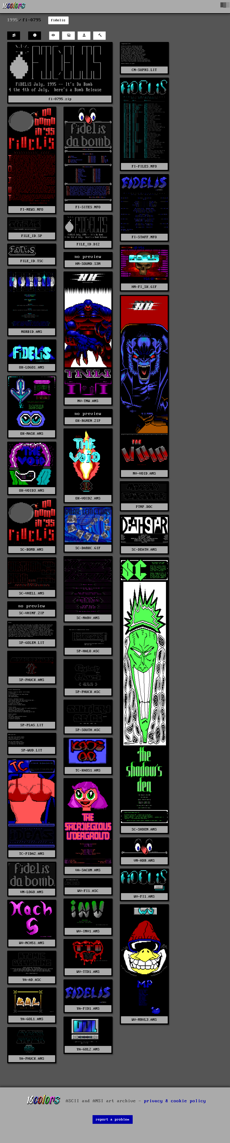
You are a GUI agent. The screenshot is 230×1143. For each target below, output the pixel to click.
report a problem (112, 1119)
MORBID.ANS (31, 332)
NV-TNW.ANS (88, 401)
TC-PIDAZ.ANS (31, 854)
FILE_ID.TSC (31, 261)
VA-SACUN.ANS (88, 870)
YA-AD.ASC (31, 980)
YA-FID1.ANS (88, 1009)
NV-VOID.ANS (144, 473)
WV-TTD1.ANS (88, 972)
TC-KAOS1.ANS (88, 770)
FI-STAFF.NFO (144, 237)
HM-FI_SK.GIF (144, 287)
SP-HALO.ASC (88, 651)
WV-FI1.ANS (144, 897)
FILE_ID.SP (31, 236)
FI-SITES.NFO (88, 207)
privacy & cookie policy (175, 1101)
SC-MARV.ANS (88, 618)
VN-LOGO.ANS (31, 892)
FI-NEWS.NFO (31, 210)
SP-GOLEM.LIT (31, 643)
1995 (12, 20)
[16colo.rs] (14, 6)
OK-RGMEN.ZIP (88, 421)
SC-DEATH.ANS (144, 550)
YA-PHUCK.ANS (31, 1059)
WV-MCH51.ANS (31, 943)
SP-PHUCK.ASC (88, 692)
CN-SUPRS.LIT (144, 70)
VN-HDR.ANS (144, 861)
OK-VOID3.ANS (31, 491)
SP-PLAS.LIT (31, 725)
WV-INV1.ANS (88, 931)
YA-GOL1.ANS (31, 1019)
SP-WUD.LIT (31, 750)
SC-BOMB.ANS (31, 550)
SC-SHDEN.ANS (144, 829)
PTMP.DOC (144, 507)
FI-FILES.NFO (144, 166)
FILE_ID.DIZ (88, 244)
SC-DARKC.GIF (88, 548)
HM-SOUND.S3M (88, 264)
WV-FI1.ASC (88, 891)
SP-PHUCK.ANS (31, 680)
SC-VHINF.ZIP (31, 613)
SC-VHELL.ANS (31, 593)
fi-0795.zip (60, 99)
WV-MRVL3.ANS (144, 1020)
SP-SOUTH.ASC (88, 730)
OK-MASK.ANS (31, 434)
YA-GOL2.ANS (88, 1049)
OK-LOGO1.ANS (31, 367)
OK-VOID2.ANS (88, 498)
